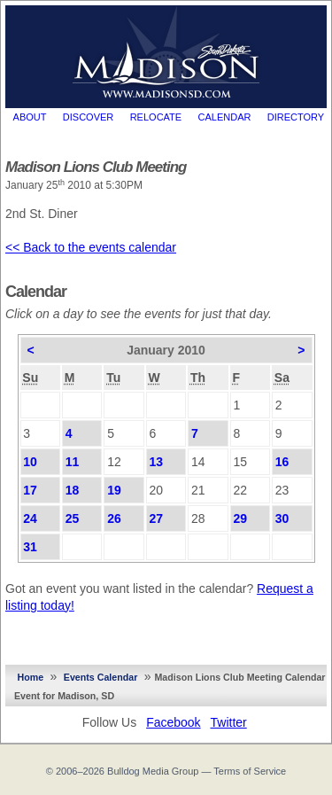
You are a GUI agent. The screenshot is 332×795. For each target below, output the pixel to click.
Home (31, 677)
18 (73, 490)
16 (282, 462)
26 (114, 518)
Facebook (173, 722)
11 (73, 462)
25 (73, 518)
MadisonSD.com (166, 52)
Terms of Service (249, 771)
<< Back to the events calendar (90, 247)
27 (157, 518)
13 (157, 462)
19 (114, 490)
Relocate (155, 117)
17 (30, 490)
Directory (295, 117)
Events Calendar (101, 677)
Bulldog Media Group (152, 771)
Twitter (229, 722)
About (30, 117)
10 (30, 462)
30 (282, 518)
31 (30, 547)
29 (240, 518)
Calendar (224, 117)
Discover (88, 117)
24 (30, 518)
